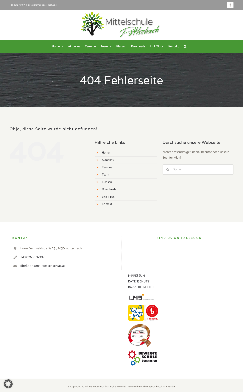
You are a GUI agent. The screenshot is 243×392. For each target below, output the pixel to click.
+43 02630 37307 (32, 257)
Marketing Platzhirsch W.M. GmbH (157, 387)
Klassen (107, 182)
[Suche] (168, 169)
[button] (185, 46)
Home (106, 152)
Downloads (109, 189)
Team (105, 174)
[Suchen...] (198, 169)
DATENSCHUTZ (138, 281)
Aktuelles (108, 160)
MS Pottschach (97, 387)
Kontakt (107, 204)
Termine (107, 167)
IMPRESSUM (136, 275)
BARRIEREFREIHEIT (141, 287)
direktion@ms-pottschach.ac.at (42, 5)
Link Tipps (108, 196)
